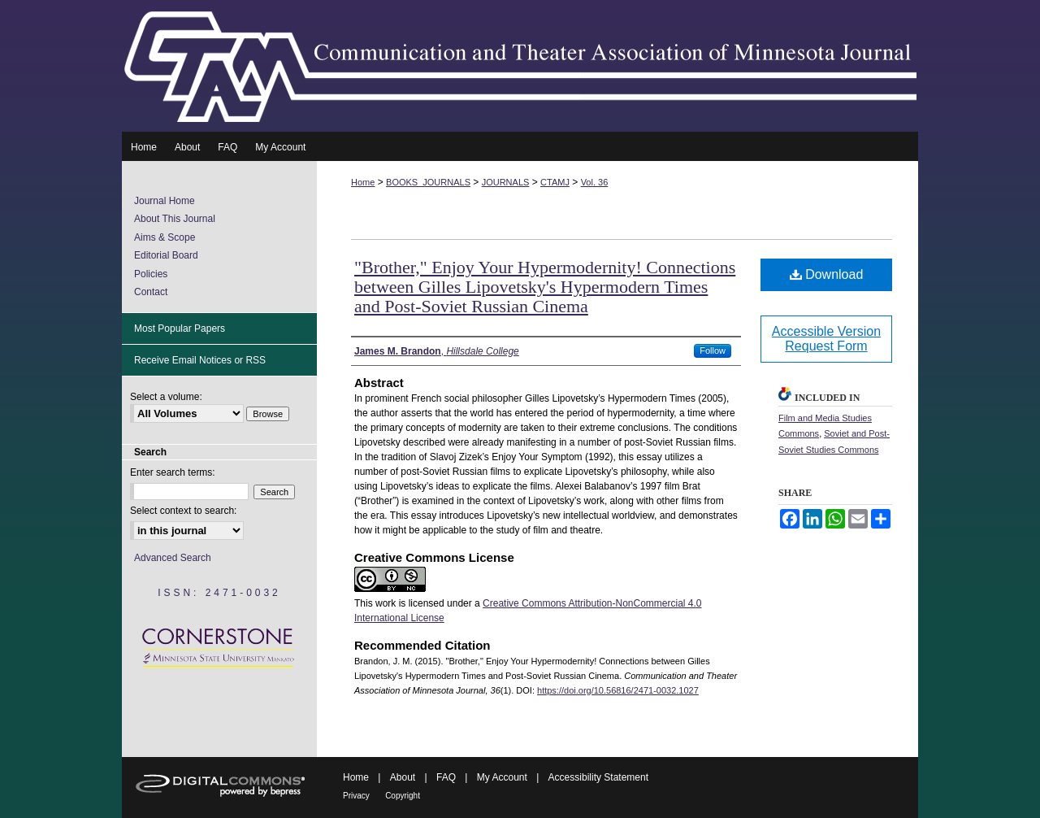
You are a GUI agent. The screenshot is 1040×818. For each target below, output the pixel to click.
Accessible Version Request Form (826, 338)
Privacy (356, 795)
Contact (150, 292)
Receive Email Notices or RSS (200, 360)
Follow (713, 350)
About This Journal (174, 218)
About (402, 777)
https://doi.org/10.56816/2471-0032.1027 (618, 690)
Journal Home (164, 201)
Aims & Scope (164, 237)
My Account (502, 777)
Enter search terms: (172, 472)
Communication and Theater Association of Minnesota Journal (520, 66)
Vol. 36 (595, 182)
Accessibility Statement (598, 777)
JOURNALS (506, 182)
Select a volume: (166, 396)
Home (363, 182)
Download (827, 274)
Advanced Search (172, 557)
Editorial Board (166, 255)
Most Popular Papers (179, 328)
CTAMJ (555, 182)
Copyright (402, 795)
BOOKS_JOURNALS (428, 182)
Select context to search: (183, 510)
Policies (150, 274)
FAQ (446, 777)
